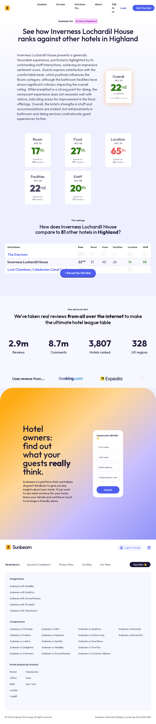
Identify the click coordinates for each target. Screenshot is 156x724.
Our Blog (86, 564)
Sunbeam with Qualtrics (22, 592)
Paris (28, 677)
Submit (108, 489)
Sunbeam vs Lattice (20, 641)
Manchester (32, 671)
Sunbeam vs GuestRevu (90, 641)
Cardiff (13, 696)
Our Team (105, 564)
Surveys (60, 4)
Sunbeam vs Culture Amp (91, 635)
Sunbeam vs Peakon (20, 635)
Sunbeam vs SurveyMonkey (55, 653)
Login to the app (130, 548)
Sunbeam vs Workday (21, 628)
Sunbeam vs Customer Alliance (94, 653)
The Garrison (17, 254)
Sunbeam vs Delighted (21, 647)
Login (123, 7)
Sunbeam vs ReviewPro (131, 635)
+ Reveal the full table (78, 273)
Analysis (41, 4)
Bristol (13, 671)
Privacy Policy (66, 564)
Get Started (143, 7)
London (14, 690)
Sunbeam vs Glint (50, 628)
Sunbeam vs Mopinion (52, 635)
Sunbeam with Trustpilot (22, 604)
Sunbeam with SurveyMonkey (25, 598)
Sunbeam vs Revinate (130, 628)
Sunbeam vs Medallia (52, 647)
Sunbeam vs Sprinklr (51, 641)
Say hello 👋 (140, 564)
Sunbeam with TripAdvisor (23, 610)
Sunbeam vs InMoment (22, 653)
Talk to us (114, 8)
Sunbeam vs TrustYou (89, 647)
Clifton (13, 677)
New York (31, 684)
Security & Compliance (38, 564)
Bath (12, 684)
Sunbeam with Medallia (22, 586)
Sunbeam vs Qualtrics (89, 628)
